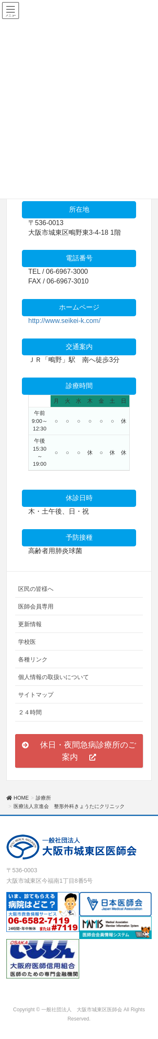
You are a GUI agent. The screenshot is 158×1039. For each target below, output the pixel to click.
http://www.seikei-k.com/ (64, 320)
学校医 (27, 641)
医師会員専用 (36, 606)
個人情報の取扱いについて (53, 677)
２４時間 (30, 712)
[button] (79, 751)
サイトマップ (36, 694)
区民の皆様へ (36, 588)
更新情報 (30, 624)
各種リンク (33, 659)
